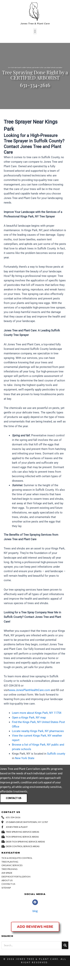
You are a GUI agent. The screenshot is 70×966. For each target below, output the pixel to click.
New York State (24, 758)
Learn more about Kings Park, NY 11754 (36, 713)
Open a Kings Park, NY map (29, 717)
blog (35, 911)
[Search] (65, 945)
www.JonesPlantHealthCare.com (29, 690)
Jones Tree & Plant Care (37, 959)
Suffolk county (56, 753)
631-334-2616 (35, 85)
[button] (35, 31)
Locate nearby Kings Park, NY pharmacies (38, 731)
